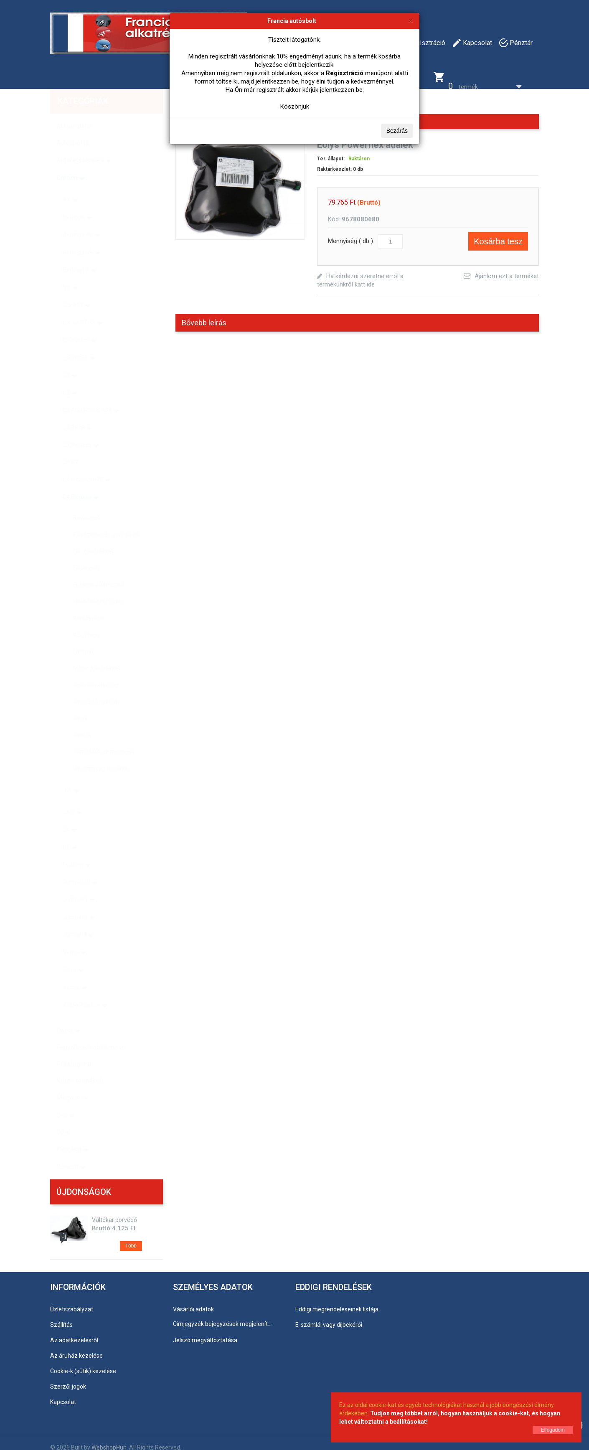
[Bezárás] (410, 20)
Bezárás (397, 130)
